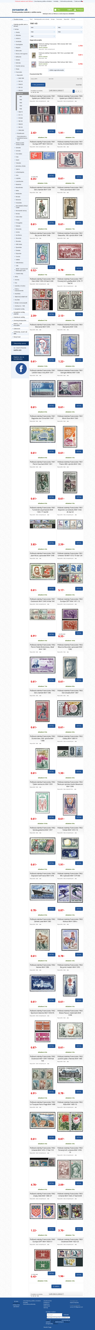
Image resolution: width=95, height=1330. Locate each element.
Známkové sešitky (19, 317)
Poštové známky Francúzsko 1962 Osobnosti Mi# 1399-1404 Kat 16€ (42, 1058)
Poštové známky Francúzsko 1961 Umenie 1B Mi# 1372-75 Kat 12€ (70, 554)
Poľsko (17, 220)
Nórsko (18, 214)
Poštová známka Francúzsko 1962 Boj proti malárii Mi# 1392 (70, 966)
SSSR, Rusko (19, 244)
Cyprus (18, 169)
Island (17, 160)
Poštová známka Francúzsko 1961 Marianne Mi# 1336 (70, 326)
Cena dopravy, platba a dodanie (43, 1)
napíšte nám (17, 350)
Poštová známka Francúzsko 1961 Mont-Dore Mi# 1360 (70, 417)
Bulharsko (18, 57)
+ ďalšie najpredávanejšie (56, 70)
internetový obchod (56, 1320)
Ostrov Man (19, 217)
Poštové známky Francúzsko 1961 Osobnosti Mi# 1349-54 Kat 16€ (42, 600)
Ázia (16, 283)
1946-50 (20, 84)
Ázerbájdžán (19, 44)
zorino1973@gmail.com (76, 1307)
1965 (20, 109)
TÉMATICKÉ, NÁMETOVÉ (21, 297)
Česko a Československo (19, 289)
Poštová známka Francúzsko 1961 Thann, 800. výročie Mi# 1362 (70, 463)
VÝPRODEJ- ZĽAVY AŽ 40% (20, 333)
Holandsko (19, 203)
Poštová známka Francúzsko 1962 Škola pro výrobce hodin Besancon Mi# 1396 (70, 784)
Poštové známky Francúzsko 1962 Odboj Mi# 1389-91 (70, 737)
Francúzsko (19, 72)
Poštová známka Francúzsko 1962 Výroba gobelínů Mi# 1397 (42, 829)
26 (33, 92)
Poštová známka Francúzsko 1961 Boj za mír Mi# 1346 (42, 234)
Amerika (17, 280)
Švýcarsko (18, 253)
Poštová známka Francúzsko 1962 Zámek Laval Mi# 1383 (42, 920)
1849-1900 (21, 78)
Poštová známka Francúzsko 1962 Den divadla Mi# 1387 (70, 691)
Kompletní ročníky (19, 309)
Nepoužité (20, 75)
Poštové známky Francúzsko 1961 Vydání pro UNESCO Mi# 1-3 (42, 97)
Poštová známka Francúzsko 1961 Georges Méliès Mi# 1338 (70, 371)
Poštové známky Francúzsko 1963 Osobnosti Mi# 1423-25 (70, 1240)
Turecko (18, 256)
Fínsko (17, 69)
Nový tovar (17, 337)
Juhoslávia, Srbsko (21, 166)
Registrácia (47, 1304)
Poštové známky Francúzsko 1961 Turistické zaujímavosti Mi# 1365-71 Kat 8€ (42, 509)
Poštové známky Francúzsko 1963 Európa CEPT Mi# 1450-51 (42, 1240)
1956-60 (20, 90)
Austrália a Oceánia (20, 286)
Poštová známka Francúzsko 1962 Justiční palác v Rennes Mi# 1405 (70, 1057)
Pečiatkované (20, 133)
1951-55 (20, 87)
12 (31, 92)
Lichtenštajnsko (20, 172)
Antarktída (17, 294)
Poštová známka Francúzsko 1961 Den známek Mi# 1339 (42, 188)
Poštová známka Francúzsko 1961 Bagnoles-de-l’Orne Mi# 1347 (42, 417)
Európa (17, 29)
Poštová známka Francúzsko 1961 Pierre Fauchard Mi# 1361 (42, 463)
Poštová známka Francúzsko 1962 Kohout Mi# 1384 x (56, 62)
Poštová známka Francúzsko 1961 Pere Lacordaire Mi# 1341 (70, 188)
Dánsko (18, 60)
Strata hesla (47, 1306)
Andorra (18, 38)
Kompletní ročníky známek (19, 313)
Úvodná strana (18, 19)
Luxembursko (19, 181)
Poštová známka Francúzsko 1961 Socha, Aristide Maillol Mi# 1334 (70, 143)
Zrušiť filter (79, 85)
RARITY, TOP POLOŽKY (18, 324)
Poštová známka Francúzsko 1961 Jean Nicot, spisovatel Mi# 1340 (42, 554)
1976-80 (20, 118)
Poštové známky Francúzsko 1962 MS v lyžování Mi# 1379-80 (70, 874)
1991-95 (20, 127)
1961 (20, 96)
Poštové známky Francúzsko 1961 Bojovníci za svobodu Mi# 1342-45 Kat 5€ (70, 509)
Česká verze (78, 1)
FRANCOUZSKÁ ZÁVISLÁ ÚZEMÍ (20, 143)
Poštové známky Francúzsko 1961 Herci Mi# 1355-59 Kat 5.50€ (42, 280)
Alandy (18, 32)
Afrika (16, 276)
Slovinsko (18, 241)
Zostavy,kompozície (20, 320)
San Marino (19, 235)
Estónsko (18, 63)
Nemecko (18, 200)
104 (38, 92)
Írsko (17, 157)
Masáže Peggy (47, 1327)
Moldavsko (19, 193)
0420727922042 (74, 1302)
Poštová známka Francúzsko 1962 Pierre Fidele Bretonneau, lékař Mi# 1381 (42, 647)
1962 (20, 99)
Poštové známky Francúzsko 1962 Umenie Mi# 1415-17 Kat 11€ (42, 1149)
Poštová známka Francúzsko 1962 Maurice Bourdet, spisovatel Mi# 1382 (70, 647)
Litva (17, 175)
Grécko (18, 232)
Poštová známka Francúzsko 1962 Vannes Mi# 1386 (42, 966)
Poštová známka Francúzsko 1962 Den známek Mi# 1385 (42, 691)
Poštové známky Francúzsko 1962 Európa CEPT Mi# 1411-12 (70, 600)
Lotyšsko (18, 178)
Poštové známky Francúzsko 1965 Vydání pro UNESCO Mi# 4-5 (70, 97)
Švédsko (18, 250)
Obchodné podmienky (66, 1)
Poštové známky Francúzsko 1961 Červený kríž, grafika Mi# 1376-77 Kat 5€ (70, 281)
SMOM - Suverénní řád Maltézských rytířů (22, 269)
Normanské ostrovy (21, 210)
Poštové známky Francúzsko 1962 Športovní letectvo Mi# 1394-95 (42, 1012)
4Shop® (53, 1322)
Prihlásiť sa (46, 1302)
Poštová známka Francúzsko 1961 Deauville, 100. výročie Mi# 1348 (70, 234)
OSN (17, 266)
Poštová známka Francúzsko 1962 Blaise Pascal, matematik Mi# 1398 (70, 1013)
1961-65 (20, 93)
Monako (18, 196)
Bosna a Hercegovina (21, 54)
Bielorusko (19, 50)
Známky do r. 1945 (20, 306)
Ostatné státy (19, 273)
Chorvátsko (19, 154)
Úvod (31, 19)
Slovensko (18, 238)
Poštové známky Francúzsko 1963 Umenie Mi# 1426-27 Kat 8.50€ (70, 1195)
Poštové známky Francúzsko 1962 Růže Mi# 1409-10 (70, 1103)
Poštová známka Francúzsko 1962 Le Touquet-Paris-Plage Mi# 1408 (42, 1103)
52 (35, 92)
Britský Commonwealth (21, 303)
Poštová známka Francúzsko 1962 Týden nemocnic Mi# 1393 (42, 783)
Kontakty (56, 1)
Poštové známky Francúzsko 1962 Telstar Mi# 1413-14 (70, 829)
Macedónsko (19, 187)
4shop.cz (55, 1323)
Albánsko (18, 35)
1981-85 (20, 121)
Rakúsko (18, 226)
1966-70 (20, 112)
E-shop (48, 1320)
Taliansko (18, 163)
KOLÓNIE (17, 300)
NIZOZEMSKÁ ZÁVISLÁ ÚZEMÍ (22, 206)
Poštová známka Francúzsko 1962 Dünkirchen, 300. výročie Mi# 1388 (42, 738)
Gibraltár (18, 148)
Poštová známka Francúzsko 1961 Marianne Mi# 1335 (42, 326)
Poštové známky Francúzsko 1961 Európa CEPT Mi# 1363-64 (42, 143)
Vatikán (18, 259)
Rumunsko (19, 229)
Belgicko (18, 47)
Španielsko (19, 247)
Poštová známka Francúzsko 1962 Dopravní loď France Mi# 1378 (42, 874)
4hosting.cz (67, 1322)
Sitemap (46, 1307)
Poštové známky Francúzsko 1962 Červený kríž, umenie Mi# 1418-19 (70, 1150)
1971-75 (20, 115)
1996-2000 (21, 130)
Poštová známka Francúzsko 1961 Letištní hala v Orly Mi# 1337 (42, 371)
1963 (20, 103)
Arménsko (18, 41)
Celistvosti (17, 329)
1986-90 (20, 124)
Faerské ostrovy (20, 66)
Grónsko (18, 151)
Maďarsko (18, 184)
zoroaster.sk (20, 9)
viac (48, 101)
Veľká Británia (19, 263)
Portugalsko (19, 223)
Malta (17, 190)
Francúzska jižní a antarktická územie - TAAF (22, 138)
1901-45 (20, 81)
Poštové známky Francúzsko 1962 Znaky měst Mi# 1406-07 (42, 1195)
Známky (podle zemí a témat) (21, 25)
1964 (20, 106)
